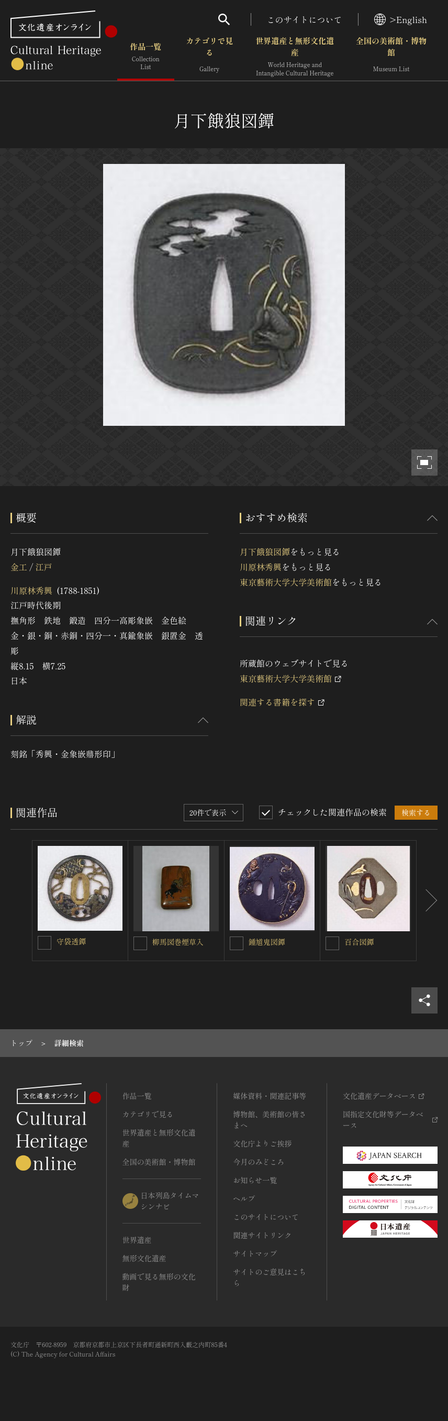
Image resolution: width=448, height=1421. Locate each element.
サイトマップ (255, 1253)
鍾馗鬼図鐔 (267, 942)
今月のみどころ (258, 1161)
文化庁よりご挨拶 (262, 1143)
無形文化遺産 (144, 1258)
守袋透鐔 (71, 941)
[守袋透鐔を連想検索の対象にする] (44, 943)
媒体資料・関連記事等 (269, 1095)
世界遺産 (137, 1240)
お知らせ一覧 (255, 1180)
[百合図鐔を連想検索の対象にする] (332, 943)
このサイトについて (304, 19)
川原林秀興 (31, 590)
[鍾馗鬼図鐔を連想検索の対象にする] (236, 943)
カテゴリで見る (209, 57)
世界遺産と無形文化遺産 (294, 57)
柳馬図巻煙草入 (178, 942)
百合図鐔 (359, 942)
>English (400, 19)
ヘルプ (244, 1198)
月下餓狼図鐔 (265, 551)
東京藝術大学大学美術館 (286, 582)
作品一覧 (146, 57)
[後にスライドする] (427, 900)
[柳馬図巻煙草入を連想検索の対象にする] (140, 943)
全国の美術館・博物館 (391, 57)
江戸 (43, 566)
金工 (18, 566)
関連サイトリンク (262, 1235)
